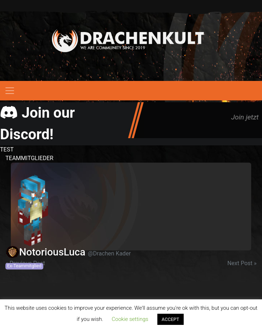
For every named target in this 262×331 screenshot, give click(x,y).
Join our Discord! (37, 123)
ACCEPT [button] (170, 319)
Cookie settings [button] (130, 319)
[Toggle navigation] (9, 91)
